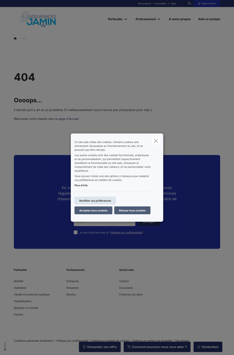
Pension (18, 314)
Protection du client (131, 294)
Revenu (71, 294)
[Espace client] (207, 3)
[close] (156, 140)
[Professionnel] (144, 19)
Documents (144, 3)
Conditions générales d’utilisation (33, 340)
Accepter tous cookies (93, 210)
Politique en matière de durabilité (152, 340)
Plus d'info (81, 185)
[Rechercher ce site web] (189, 3)
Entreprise (73, 281)
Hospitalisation (22, 301)
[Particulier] (114, 19)
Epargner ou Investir (26, 307)
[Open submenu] (126, 19)
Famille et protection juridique (32, 294)
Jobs (173, 3)
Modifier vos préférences (95, 200)
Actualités (161, 3)
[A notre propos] (179, 19)
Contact (124, 281)
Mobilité (18, 281)
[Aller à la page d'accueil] (51, 19)
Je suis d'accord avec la (112, 232)
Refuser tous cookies (132, 210)
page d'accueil (68, 119)
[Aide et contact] (207, 19)
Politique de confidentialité (126, 232)
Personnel (72, 287)
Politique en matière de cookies (110, 340)
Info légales (182, 340)
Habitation (20, 287)
